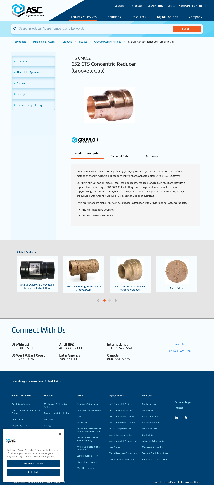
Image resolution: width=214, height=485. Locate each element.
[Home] (29, 11)
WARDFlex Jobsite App (120, 423)
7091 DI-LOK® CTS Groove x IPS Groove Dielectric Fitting (37, 269)
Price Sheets (137, 5)
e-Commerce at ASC (152, 417)
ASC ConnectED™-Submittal (123, 435)
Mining (47, 420)
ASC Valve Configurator (120, 429)
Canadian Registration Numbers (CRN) (87, 434)
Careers (171, 5)
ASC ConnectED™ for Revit (122, 411)
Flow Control (17, 414)
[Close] (60, 434)
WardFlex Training (85, 462)
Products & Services (83, 17)
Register (202, 5)
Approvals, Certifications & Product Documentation (90, 425)
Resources (139, 17)
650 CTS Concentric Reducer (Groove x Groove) (130, 269)
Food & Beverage (52, 426)
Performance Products (22, 426)
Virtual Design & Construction (123, 448)
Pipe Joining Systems (44, 41)
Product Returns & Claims (154, 454)
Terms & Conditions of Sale (155, 448)
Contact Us (120, 5)
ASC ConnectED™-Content (122, 417)
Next (116, 295)
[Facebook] (181, 412)
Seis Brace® (115, 441)
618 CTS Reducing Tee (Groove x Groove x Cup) (84, 269)
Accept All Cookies (33, 463)
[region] (33, 455)
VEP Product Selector (87, 450)
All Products (19, 41)
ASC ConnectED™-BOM (120, 405)
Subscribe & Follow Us (153, 435)
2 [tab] (122, 295)
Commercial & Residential (56, 407)
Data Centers (50, 414)
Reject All (33, 472)
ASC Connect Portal (151, 411)
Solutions (114, 17)
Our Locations (149, 398)
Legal (155, 476)
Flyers (80, 411)
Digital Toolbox (167, 17)
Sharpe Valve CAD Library (121, 454)
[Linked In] (176, 412)
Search (186, 29)
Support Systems (19, 420)
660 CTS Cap (177, 269)
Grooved (67, 41)
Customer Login (187, 5)
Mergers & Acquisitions (153, 441)
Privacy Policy (169, 476)
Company (195, 17)
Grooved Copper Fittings (107, 41)
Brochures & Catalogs (87, 398)
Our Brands (147, 405)
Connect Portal (155, 5)
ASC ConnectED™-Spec (120, 398)
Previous (98, 295)
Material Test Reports (87, 456)
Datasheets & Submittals (89, 405)
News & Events (149, 423)
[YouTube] (186, 412)
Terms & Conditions (190, 476)
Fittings (83, 41)
